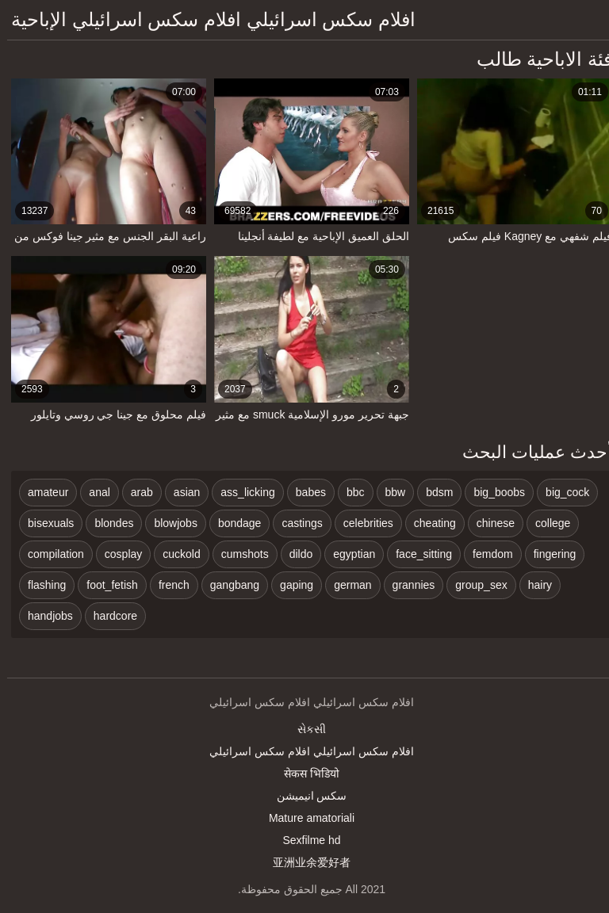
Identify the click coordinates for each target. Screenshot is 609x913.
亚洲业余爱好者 (304, 862)
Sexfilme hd (304, 840)
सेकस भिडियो (304, 773)
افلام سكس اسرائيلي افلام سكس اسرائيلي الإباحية (206, 19)
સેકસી (304, 729)
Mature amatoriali (304, 818)
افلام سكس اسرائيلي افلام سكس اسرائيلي (304, 751)
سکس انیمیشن (305, 795)
